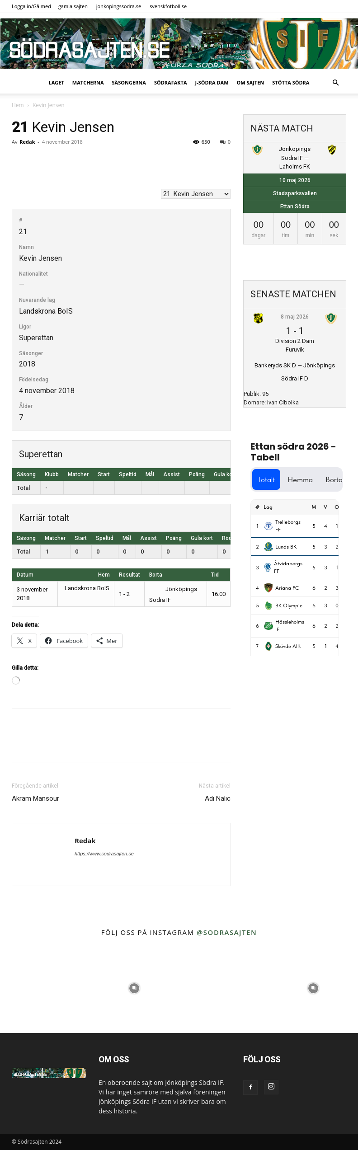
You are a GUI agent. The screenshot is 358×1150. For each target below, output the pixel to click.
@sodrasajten (227, 932)
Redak (27, 141)
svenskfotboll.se (168, 6)
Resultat (129, 575)
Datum (25, 575)
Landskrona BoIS (46, 311)
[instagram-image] (45, 988)
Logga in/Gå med (31, 6)
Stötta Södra (290, 82)
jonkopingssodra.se (118, 6)
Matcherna (88, 82)
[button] (335, 83)
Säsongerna (129, 82)
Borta (155, 575)
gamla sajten (73, 6)
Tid (215, 575)
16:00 (219, 594)
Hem (18, 105)
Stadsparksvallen (295, 193)
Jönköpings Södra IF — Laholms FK (295, 158)
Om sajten (250, 82)
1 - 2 (124, 594)
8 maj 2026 (295, 317)
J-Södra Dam (212, 82)
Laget (56, 82)
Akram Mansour (35, 798)
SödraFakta (170, 82)
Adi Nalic (218, 798)
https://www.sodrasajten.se (104, 853)
